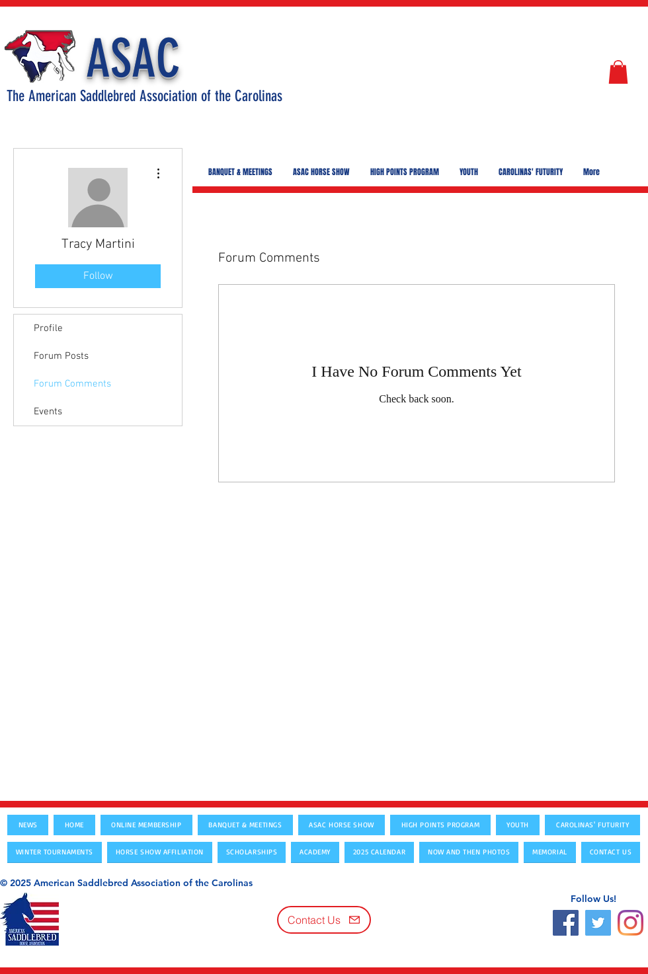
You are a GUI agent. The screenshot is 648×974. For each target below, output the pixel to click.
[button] (618, 72)
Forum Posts (61, 356)
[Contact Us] (324, 920)
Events (48, 412)
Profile (48, 328)
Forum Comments (72, 384)
